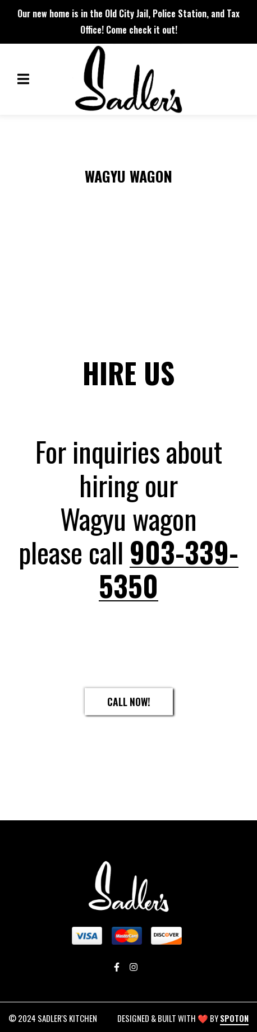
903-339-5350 (168, 568)
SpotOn (234, 1018)
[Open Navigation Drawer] (23, 79)
